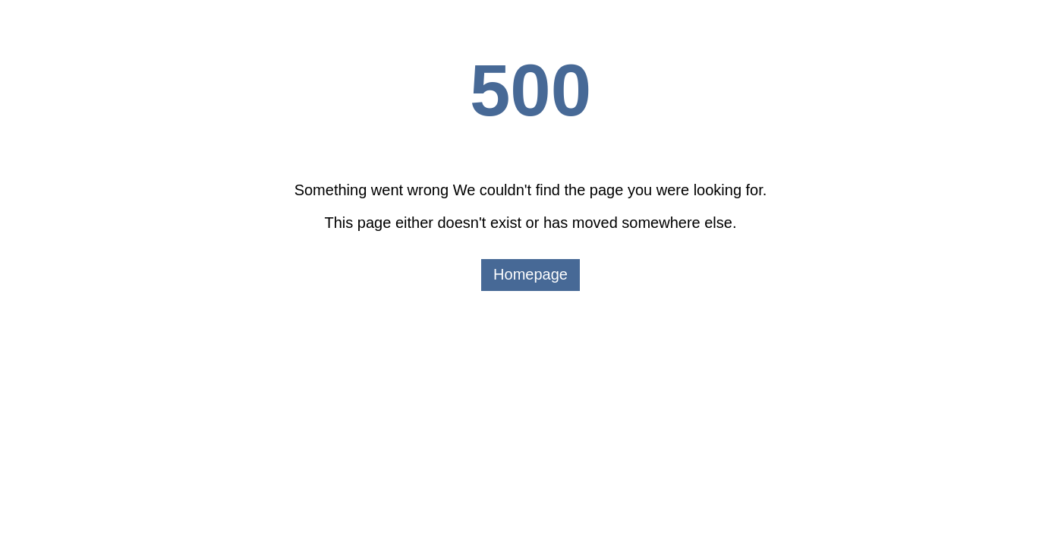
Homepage (530, 274)
